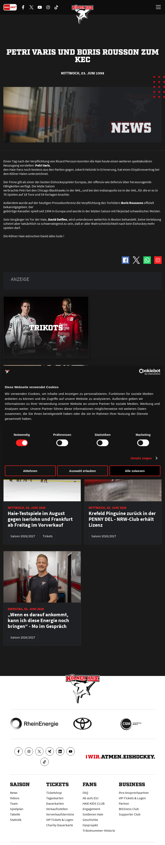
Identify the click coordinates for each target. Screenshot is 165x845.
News (13, 793)
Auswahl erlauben (82, 470)
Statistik (15, 820)
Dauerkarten (55, 803)
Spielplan (16, 809)
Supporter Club (129, 814)
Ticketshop (54, 793)
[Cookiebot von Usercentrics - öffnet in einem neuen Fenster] (142, 372)
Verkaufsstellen (57, 809)
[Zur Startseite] (82, 14)
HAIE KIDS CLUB (93, 803)
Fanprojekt (90, 825)
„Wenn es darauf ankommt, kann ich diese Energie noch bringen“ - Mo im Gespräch (38, 620)
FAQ (85, 793)
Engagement (91, 809)
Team (14, 803)
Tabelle (15, 814)
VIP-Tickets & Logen (59, 820)
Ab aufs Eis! (91, 798)
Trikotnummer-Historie (99, 830)
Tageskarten (54, 798)
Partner (124, 803)
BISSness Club (129, 809)
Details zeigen (141, 458)
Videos (14, 798)
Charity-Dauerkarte (59, 825)
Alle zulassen (135, 470)
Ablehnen (30, 470)
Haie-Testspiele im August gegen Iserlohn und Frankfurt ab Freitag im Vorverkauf (40, 519)
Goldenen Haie (93, 814)
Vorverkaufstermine (60, 814)
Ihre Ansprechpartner (134, 793)
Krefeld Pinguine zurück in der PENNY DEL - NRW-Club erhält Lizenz (122, 519)
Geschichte (90, 820)
